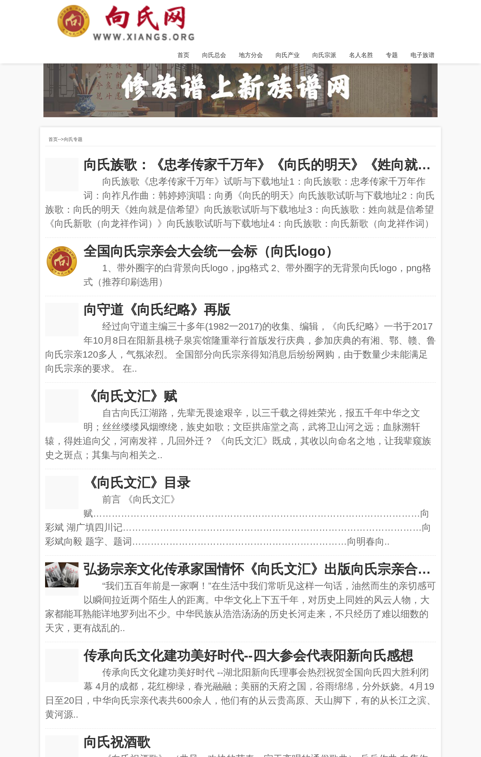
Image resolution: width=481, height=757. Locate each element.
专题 (392, 55)
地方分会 (251, 55)
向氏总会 (214, 55)
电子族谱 (423, 55)
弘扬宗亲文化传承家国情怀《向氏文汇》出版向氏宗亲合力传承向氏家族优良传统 (260, 569)
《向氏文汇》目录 (137, 482)
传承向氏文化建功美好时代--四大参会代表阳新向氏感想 (248, 655)
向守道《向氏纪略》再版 (157, 309)
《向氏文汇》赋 (130, 396)
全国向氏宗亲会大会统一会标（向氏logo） (211, 251)
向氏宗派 (324, 55)
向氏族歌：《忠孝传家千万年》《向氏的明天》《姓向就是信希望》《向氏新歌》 (260, 164)
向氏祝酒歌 (117, 742)
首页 (183, 55)
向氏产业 (288, 55)
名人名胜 (361, 55)
